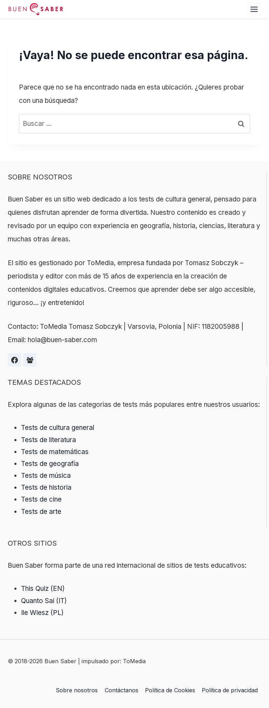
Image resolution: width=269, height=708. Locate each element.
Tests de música (46, 476)
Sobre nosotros (77, 690)
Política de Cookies (170, 690)
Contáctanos (121, 690)
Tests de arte (41, 512)
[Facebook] (14, 360)
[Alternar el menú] (254, 9)
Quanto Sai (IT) (44, 601)
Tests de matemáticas (55, 452)
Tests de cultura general (57, 428)
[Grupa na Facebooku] (29, 360)
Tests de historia (46, 487)
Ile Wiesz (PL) (42, 613)
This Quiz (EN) (43, 589)
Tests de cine (41, 499)
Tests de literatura (48, 440)
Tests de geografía (50, 464)
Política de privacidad (230, 690)
